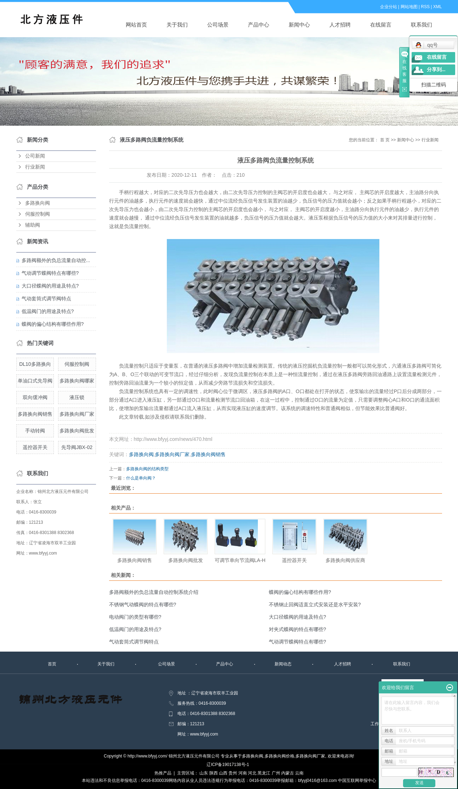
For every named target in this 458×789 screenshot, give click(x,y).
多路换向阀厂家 (77, 414)
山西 (223, 773)
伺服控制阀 (37, 214)
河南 (242, 773)
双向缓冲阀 (35, 397)
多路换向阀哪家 (77, 381)
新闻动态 (283, 664)
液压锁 (76, 397)
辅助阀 (32, 225)
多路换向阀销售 (35, 414)
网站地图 (409, 6)
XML (437, 6)
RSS (425, 6)
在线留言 (380, 25)
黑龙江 (264, 773)
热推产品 (162, 773)
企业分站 (388, 6)
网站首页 (136, 25)
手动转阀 (35, 430)
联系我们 (421, 25)
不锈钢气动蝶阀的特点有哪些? (142, 604)
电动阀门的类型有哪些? (135, 617)
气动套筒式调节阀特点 (46, 298)
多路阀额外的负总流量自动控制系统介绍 (153, 592)
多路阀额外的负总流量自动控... (56, 260)
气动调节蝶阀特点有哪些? (50, 273)
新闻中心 (299, 25)
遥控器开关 (35, 447)
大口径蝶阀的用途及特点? (50, 286)
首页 (52, 664)
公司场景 (217, 25)
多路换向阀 (37, 203)
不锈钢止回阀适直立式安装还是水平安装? (315, 604)
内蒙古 (287, 773)
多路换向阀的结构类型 (147, 468)
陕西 (213, 773)
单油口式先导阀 (35, 381)
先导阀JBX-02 (76, 447)
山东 (203, 773)
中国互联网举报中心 (357, 780)
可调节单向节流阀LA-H (240, 560)
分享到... (436, 69)
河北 (252, 773)
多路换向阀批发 (77, 430)
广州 (276, 773)
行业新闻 (35, 167)
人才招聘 (340, 25)
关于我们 (177, 25)
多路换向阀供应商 (345, 560)
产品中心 (258, 25)
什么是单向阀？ (141, 478)
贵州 (232, 773)
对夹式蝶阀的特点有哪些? (297, 629)
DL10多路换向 (35, 364)
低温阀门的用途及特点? (48, 311)
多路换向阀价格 (279, 756)
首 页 (385, 139)
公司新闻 (35, 156)
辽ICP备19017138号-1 (228, 764)
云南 (299, 773)
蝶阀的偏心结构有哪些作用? (53, 324)
